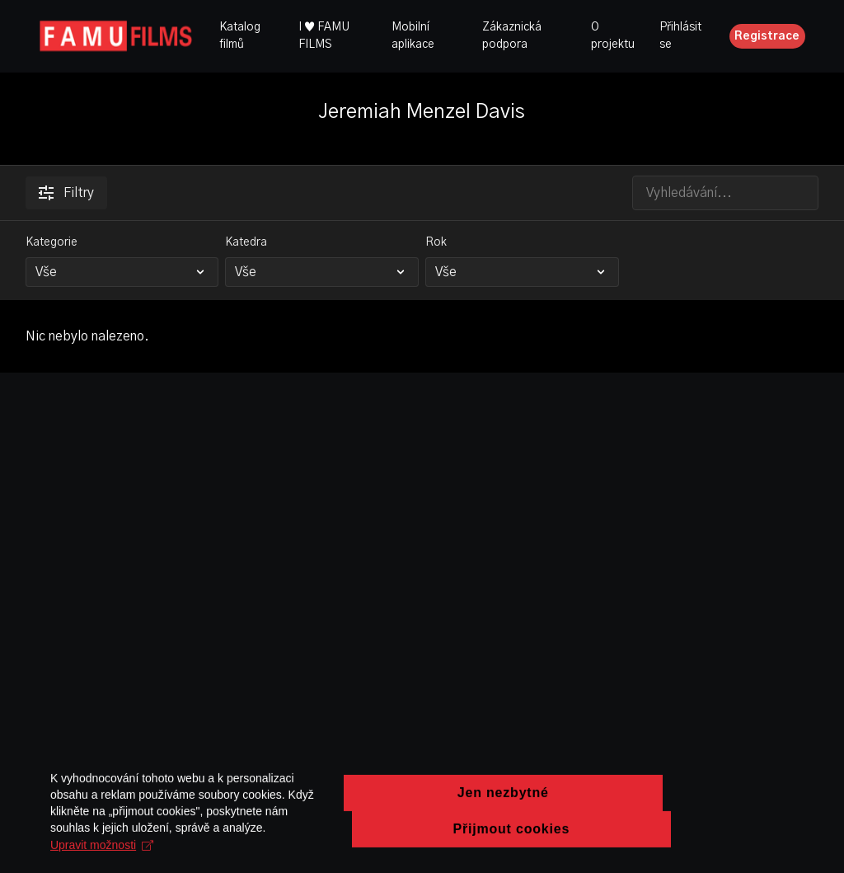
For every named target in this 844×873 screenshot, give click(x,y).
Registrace (766, 36)
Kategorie (51, 242)
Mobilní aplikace (413, 35)
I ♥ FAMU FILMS (323, 35)
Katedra (246, 242)
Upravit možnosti (327, 851)
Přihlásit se (680, 35)
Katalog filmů (239, 35)
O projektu (613, 35)
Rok (436, 242)
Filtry (66, 192)
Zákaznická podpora (512, 35)
